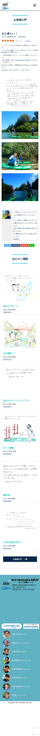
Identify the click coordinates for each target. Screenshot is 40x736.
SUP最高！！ (9, 353)
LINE (31, 245)
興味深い (7, 495)
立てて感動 (8, 448)
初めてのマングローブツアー (17, 400)
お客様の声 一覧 (20, 559)
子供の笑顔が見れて (12, 542)
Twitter (7, 245)
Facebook (15, 245)
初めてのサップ (10, 306)
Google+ (24, 245)
